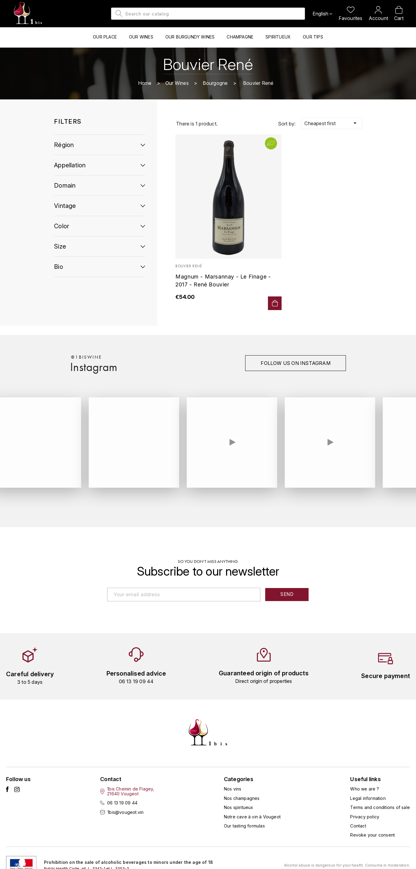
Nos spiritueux (238, 807)
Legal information (367, 798)
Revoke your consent (372, 835)
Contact (358, 826)
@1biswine (86, 357)
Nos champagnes (242, 798)
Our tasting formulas (244, 826)
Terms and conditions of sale (380, 807)
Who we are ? (364, 789)
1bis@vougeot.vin (125, 812)
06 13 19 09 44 (122, 802)
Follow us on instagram (295, 363)
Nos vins (233, 789)
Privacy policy (364, 816)
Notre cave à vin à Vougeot (252, 816)
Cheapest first (331, 123)
